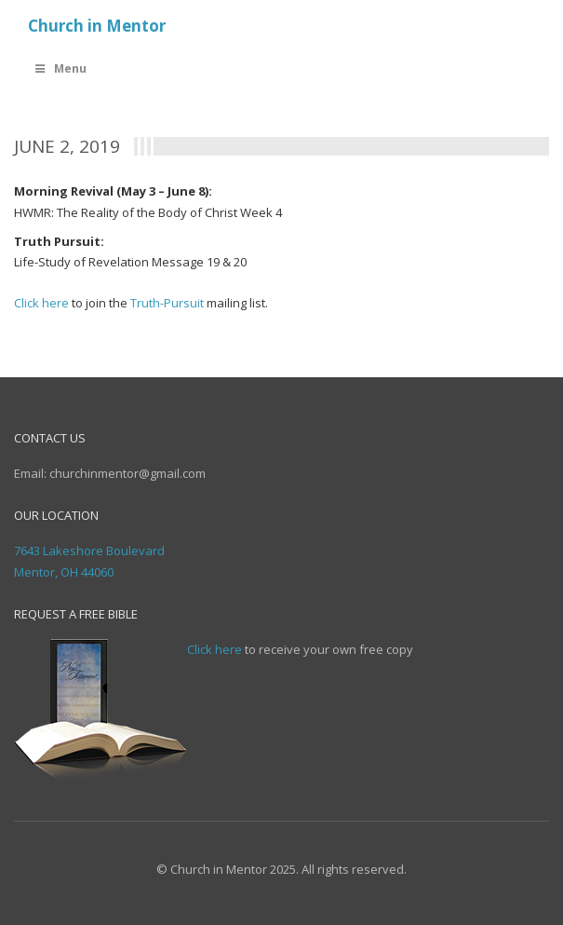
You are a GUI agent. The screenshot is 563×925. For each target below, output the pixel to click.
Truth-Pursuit (167, 302)
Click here (41, 302)
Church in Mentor (97, 25)
